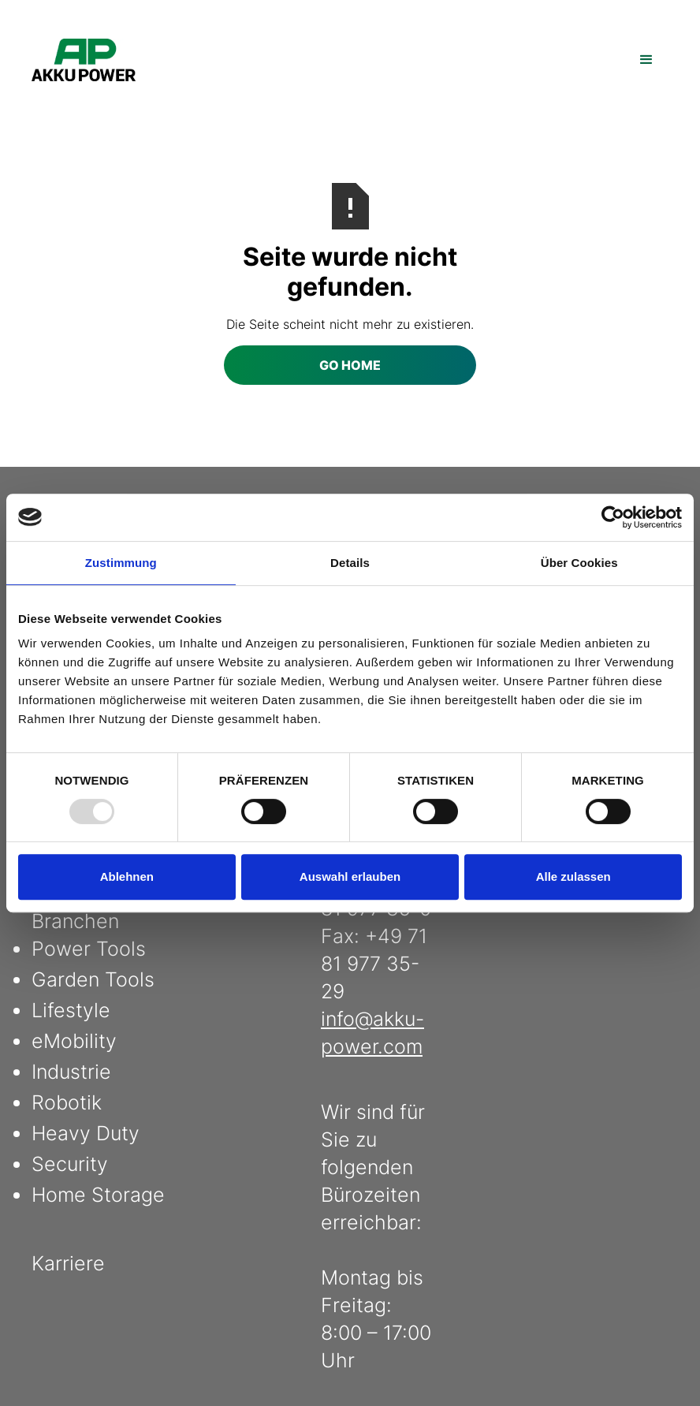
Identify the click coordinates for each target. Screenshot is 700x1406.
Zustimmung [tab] (121, 562)
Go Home (350, 365)
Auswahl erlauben (350, 876)
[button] (646, 60)
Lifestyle (71, 1010)
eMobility (74, 1041)
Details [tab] (350, 562)
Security (70, 1164)
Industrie (71, 1071)
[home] (84, 60)
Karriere (68, 1263)
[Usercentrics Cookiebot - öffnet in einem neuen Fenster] (613, 517)
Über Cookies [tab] (579, 562)
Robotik (67, 1102)
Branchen (75, 921)
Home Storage (98, 1194)
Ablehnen (127, 876)
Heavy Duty (86, 1133)
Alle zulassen (573, 876)
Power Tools (89, 948)
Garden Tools (93, 979)
